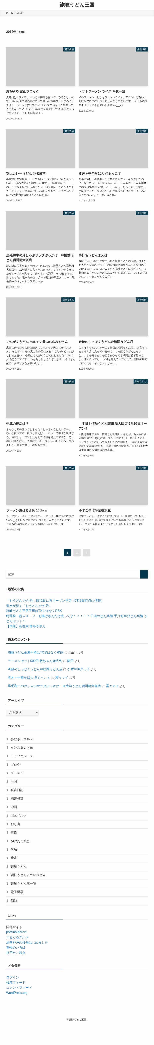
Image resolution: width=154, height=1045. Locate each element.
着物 (15, 844)
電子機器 (18, 910)
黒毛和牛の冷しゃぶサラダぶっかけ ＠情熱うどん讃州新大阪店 (54, 686)
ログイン (12, 997)
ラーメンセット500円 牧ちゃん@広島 (35, 661)
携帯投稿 (18, 806)
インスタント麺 (23, 749)
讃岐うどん (20, 882)
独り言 (16, 834)
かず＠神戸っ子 (78, 669)
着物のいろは (15, 967)
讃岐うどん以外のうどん (29, 891)
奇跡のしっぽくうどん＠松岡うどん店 (35, 669)
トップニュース (23, 758)
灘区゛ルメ (20, 825)
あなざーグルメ (23, 739)
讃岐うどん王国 (77, 4)
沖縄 (15, 815)
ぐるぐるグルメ (17, 957)
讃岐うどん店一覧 (24, 901)
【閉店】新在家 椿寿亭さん (26, 626)
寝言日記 (18, 796)
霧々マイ (61, 677)
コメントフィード (19, 1007)
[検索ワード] (77, 574)
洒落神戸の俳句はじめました (27, 962)
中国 (15, 787)
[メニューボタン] (5, 5)
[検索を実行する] (144, 574)
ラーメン (18, 777)
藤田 (70, 661)
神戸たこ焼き (21, 853)
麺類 (15, 920)
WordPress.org (16, 1013)
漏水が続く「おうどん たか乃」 (29, 605)
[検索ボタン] (149, 5)
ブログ (16, 768)
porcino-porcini (16, 952)
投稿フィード (15, 1002)
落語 (15, 863)
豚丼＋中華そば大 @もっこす (29, 677)
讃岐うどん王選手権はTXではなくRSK (34, 610)
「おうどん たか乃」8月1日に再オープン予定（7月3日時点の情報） (55, 600)
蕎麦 (15, 872)
